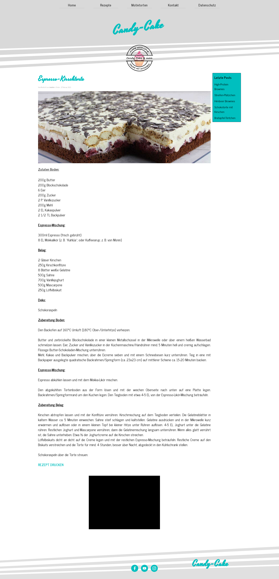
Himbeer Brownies (224, 101)
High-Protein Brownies (221, 86)
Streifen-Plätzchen (224, 95)
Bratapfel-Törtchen (224, 117)
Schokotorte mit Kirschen (223, 109)
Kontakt (173, 5)
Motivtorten (139, 5)
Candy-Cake (138, 27)
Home (72, 5)
